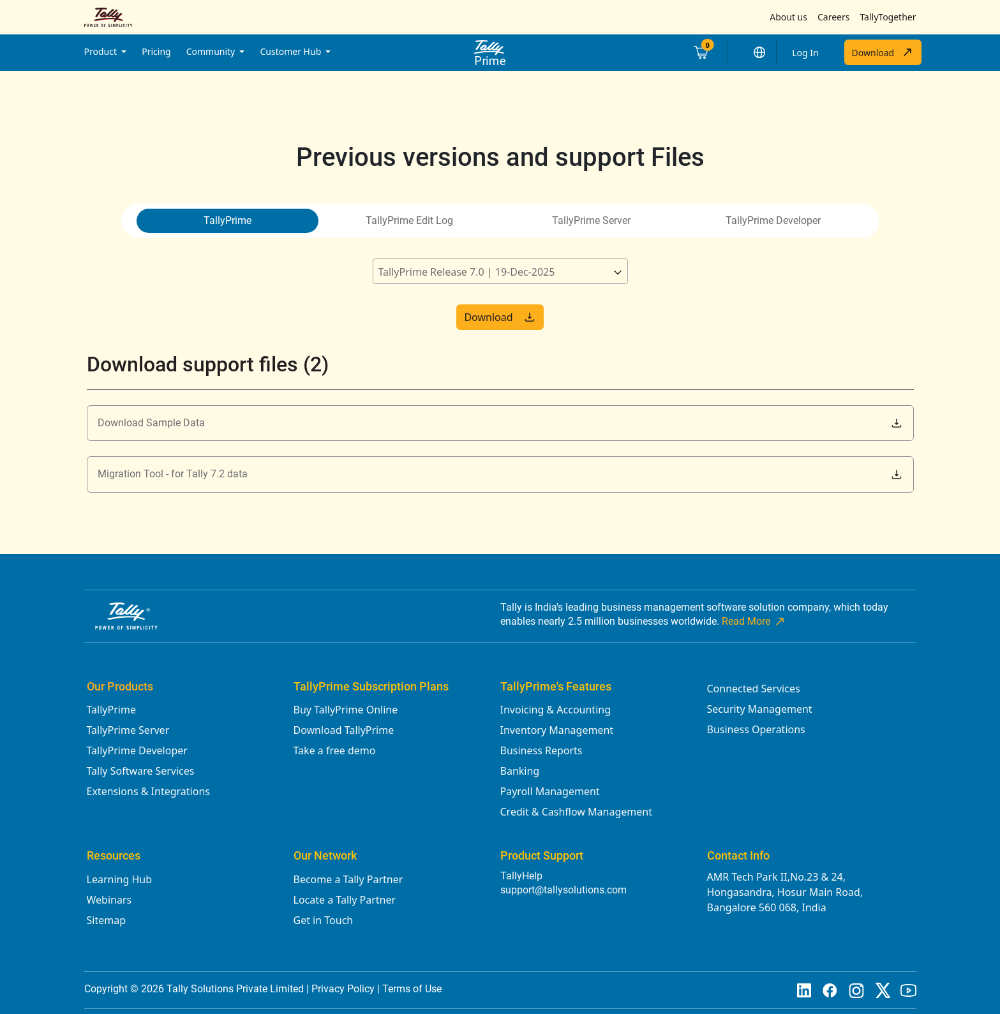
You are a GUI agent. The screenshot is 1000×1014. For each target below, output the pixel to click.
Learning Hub (119, 879)
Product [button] (101, 51)
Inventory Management (557, 730)
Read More (754, 621)
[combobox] (500, 271)
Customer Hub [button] (291, 51)
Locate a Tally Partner (345, 900)
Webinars (109, 900)
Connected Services (753, 689)
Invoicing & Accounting (555, 710)
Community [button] (211, 51)
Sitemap (106, 920)
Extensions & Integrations (148, 791)
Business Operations (756, 729)
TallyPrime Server (128, 730)
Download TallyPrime (344, 730)
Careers (833, 17)
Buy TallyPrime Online (346, 710)
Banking (520, 771)
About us (788, 17)
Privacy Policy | (346, 989)
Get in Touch (324, 920)
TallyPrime (111, 710)
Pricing (156, 51)
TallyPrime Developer (137, 750)
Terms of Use (412, 989)
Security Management (759, 709)
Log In (805, 53)
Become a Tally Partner (348, 879)
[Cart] (700, 52)
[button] (759, 52)
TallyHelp (521, 876)
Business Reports (541, 750)
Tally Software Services (141, 771)
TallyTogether (888, 17)
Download (883, 52)
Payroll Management (550, 791)
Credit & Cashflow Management (576, 812)
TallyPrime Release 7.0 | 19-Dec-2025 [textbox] (466, 272)
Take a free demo (335, 750)
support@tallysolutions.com (563, 890)
